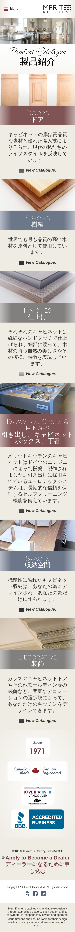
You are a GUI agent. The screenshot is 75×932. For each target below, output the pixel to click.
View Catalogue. (41, 170)
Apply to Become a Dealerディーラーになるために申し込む (37, 864)
